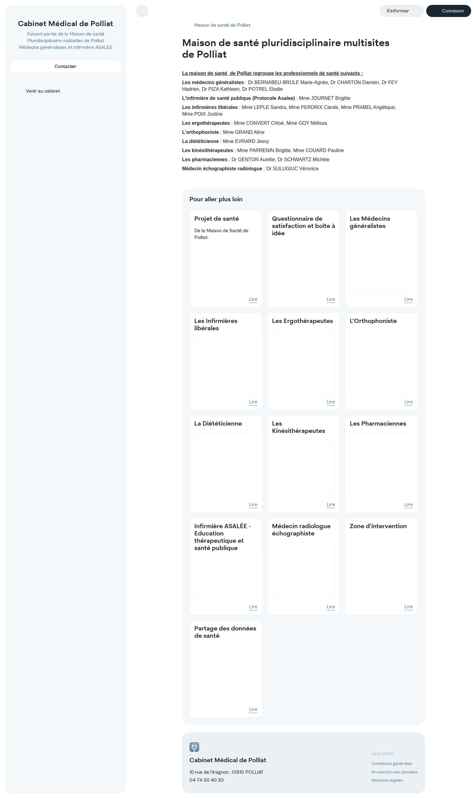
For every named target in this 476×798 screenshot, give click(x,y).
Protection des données (395, 772)
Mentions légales (387, 780)
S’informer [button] (398, 11)
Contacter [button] (65, 66)
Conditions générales (392, 763)
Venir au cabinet (37, 91)
